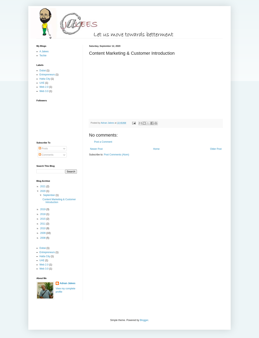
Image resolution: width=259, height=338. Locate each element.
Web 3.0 (43, 91)
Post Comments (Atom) (116, 154)
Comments (46, 154)
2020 (43, 191)
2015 (43, 218)
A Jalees (44, 51)
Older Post (216, 149)
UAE (42, 82)
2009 (43, 233)
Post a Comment (103, 141)
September (49, 195)
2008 (43, 237)
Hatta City (44, 78)
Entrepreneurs (47, 74)
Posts (43, 148)
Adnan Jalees (67, 283)
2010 (43, 228)
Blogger (144, 320)
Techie (43, 55)
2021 (43, 186)
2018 (43, 214)
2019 (43, 209)
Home (156, 149)
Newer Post (96, 149)
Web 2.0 (43, 87)
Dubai (42, 70)
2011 (43, 223)
